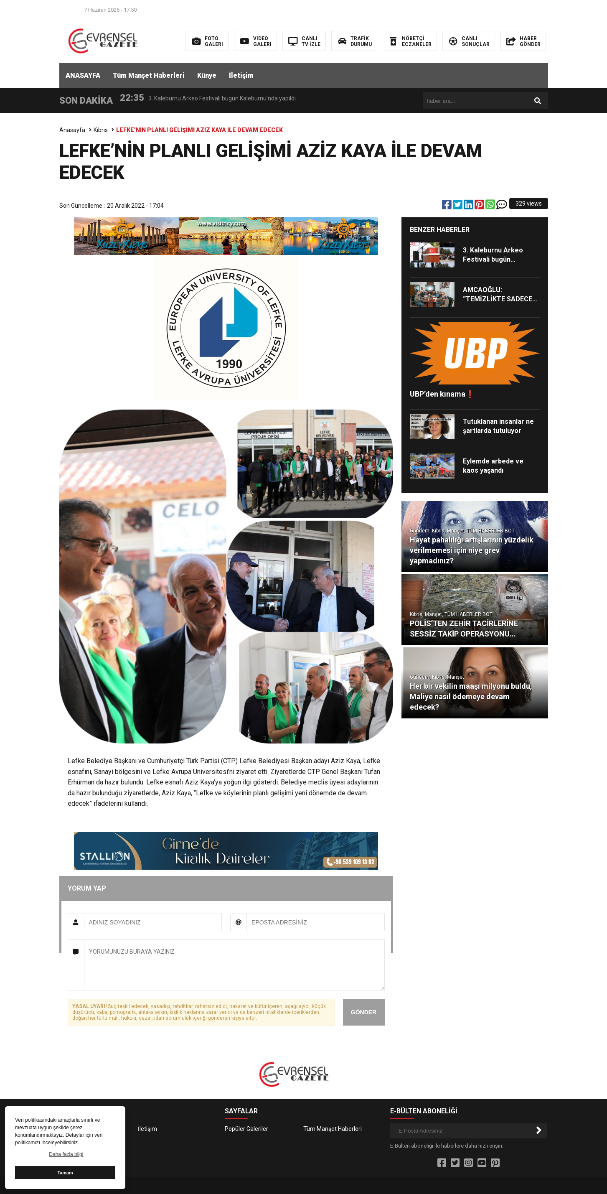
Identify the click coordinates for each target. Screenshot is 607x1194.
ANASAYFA (83, 75)
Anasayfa (72, 130)
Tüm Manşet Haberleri (149, 75)
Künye (206, 75)
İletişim (241, 75)
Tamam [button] (65, 1172)
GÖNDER (363, 1012)
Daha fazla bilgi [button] (66, 1154)
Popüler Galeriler (246, 1128)
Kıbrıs (101, 130)
